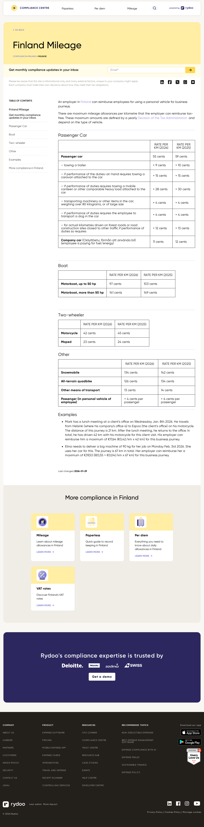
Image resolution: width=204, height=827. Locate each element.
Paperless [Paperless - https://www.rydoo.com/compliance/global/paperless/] (67, 8)
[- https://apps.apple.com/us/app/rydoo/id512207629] (189, 731)
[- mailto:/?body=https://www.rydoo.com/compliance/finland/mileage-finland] (193, 82)
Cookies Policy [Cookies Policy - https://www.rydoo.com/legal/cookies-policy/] (173, 812)
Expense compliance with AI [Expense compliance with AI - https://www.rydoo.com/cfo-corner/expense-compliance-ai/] (139, 750)
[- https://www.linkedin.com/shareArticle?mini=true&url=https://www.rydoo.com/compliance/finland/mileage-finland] (162, 82)
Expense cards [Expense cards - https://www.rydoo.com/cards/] (51, 755)
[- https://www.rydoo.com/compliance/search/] (154, 9)
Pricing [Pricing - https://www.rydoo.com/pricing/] (47, 740)
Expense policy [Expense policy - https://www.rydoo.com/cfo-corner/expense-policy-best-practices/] (131, 772)
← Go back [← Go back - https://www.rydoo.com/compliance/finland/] (18, 30)
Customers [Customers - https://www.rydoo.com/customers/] (9, 755)
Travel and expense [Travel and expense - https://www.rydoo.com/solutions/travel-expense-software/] (54, 770)
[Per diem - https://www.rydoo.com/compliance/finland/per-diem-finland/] (151, 537)
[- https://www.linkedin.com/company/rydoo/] (168, 803)
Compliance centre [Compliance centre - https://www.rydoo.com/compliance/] (94, 740)
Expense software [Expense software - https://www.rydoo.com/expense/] (53, 732)
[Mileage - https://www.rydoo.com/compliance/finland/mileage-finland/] (53, 537)
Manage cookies (192, 812)
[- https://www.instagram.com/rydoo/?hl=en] (185, 803)
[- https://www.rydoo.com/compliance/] (29, 11)
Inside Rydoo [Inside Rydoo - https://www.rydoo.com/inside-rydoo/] (11, 763)
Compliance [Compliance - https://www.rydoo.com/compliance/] (19, 56)
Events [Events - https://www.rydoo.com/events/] (86, 770)
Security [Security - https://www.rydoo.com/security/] (8, 770)
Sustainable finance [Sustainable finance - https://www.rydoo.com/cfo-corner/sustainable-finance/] (134, 765)
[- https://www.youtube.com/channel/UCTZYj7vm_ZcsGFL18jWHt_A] (195, 803)
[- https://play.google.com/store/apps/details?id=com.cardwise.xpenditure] (188, 740)
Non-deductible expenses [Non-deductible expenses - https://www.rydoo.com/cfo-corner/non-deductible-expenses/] (137, 732)
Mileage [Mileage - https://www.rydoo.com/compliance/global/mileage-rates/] (132, 8)
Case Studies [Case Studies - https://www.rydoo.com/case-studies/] (90, 763)
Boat (12, 134)
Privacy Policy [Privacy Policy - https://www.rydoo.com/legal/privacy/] (155, 812)
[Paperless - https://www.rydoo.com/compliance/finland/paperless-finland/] (102, 537)
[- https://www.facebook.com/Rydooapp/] (176, 803)
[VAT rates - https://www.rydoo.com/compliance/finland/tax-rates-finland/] (53, 589)
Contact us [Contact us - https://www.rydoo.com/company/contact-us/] (10, 778)
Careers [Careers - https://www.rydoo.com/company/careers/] (8, 740)
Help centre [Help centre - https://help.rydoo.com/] (89, 778)
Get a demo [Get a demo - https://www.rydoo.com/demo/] (102, 677)
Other (12, 151)
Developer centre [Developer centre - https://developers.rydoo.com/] (93, 785)
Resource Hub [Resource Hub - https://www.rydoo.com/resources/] (90, 755)
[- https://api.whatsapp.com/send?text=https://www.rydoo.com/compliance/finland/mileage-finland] (185, 82)
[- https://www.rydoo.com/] (181, 9)
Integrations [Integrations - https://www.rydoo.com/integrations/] (50, 763)
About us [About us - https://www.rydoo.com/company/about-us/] (8, 732)
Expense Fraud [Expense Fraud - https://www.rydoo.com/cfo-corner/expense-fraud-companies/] (130, 757)
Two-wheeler (17, 142)
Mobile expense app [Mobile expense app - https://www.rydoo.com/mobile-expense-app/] (54, 748)
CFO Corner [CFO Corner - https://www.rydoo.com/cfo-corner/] (89, 732)
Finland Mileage (19, 109)
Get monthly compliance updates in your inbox (24, 116)
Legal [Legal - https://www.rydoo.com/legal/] (6, 785)
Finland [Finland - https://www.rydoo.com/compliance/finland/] (32, 56)
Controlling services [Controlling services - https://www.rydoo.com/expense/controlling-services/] (56, 785)
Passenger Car (18, 126)
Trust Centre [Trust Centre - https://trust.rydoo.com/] (90, 748)
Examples (15, 159)
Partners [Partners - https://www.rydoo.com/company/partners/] (8, 748)
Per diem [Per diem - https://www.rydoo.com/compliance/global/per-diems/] (100, 8)
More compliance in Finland (26, 168)
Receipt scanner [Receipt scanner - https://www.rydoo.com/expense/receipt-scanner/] (52, 778)
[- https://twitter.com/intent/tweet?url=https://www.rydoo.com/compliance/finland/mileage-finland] (177, 82)
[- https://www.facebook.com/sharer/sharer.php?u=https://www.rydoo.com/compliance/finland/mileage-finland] (170, 82)
